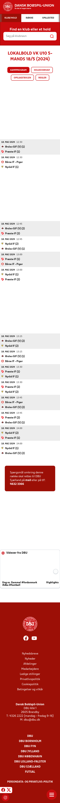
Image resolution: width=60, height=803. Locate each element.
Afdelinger (30, 663)
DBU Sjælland (30, 766)
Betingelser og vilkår (30, 689)
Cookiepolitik (30, 684)
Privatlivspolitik (30, 679)
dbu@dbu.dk (32, 719)
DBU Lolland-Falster (30, 761)
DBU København (30, 756)
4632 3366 (17, 484)
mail (28, 480)
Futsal (30, 771)
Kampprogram (18, 70)
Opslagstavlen (22, 78)
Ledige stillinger (30, 674)
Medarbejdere (30, 669)
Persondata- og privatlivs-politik (30, 782)
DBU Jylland (30, 751)
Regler (42, 78)
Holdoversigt (42, 70)
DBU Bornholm (30, 741)
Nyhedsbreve (30, 653)
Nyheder (30, 658)
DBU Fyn (30, 746)
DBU (30, 736)
